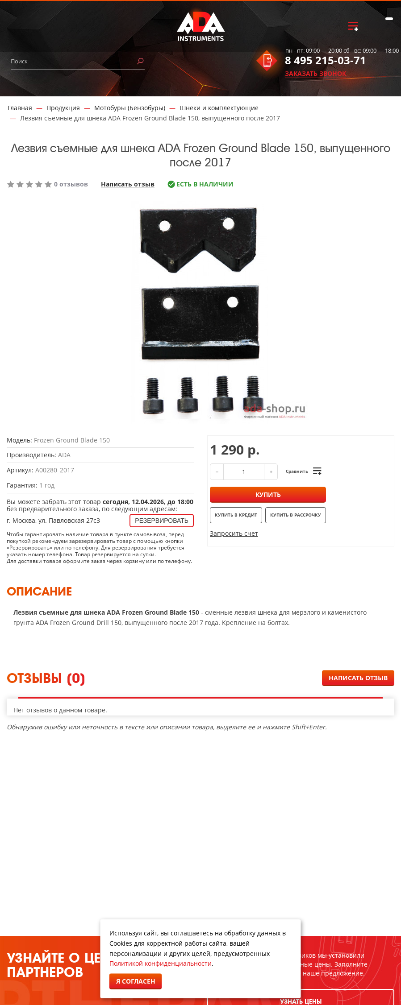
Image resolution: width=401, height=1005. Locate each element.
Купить (268, 494)
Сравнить (297, 471)
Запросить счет (234, 533)
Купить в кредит (236, 515)
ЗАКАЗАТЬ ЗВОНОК (315, 73)
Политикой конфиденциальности (160, 963)
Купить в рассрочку (295, 515)
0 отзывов (71, 184)
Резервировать (161, 520)
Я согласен (135, 981)
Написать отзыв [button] (358, 678)
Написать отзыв (128, 184)
